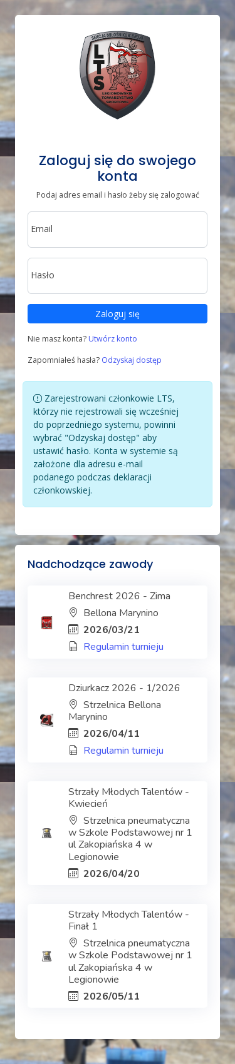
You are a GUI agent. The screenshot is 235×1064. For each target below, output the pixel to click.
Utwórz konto (112, 338)
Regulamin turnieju (123, 647)
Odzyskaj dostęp (132, 360)
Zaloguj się (117, 314)
